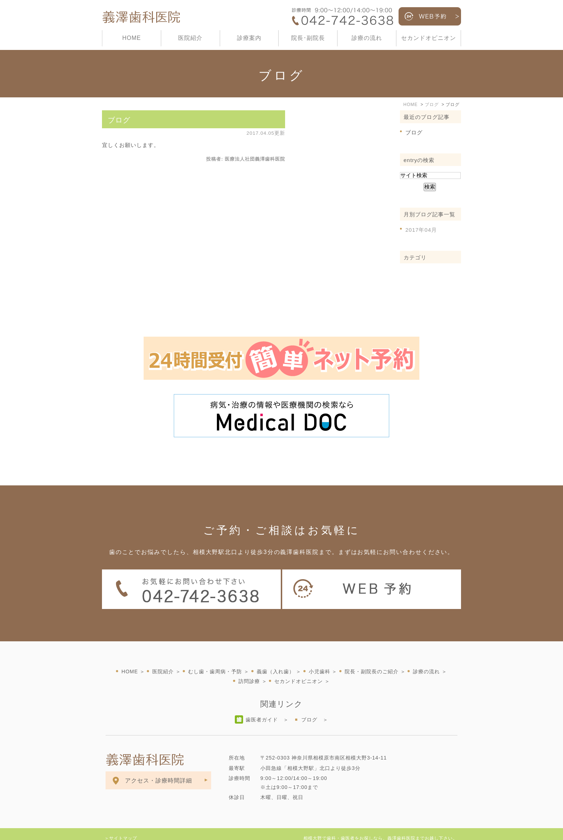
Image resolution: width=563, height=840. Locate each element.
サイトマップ (123, 822)
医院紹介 (190, 38)
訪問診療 (249, 665)
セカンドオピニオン (428, 38)
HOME (131, 38)
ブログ (119, 120)
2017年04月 (421, 230)
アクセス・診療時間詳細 (158, 765)
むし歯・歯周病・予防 (215, 656)
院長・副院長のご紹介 (372, 656)
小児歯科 (319, 656)
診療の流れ (367, 38)
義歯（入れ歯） (275, 656)
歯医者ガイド (262, 704)
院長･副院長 (308, 38)
